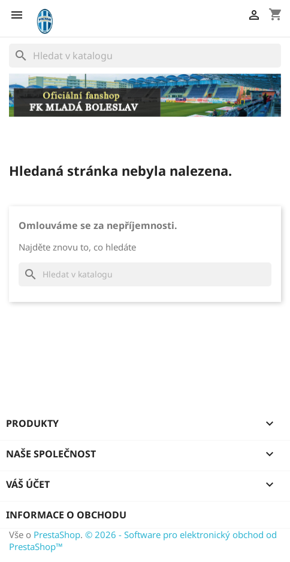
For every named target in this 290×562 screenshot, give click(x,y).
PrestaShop (57, 534)
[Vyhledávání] (145, 56)
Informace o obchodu (66, 514)
